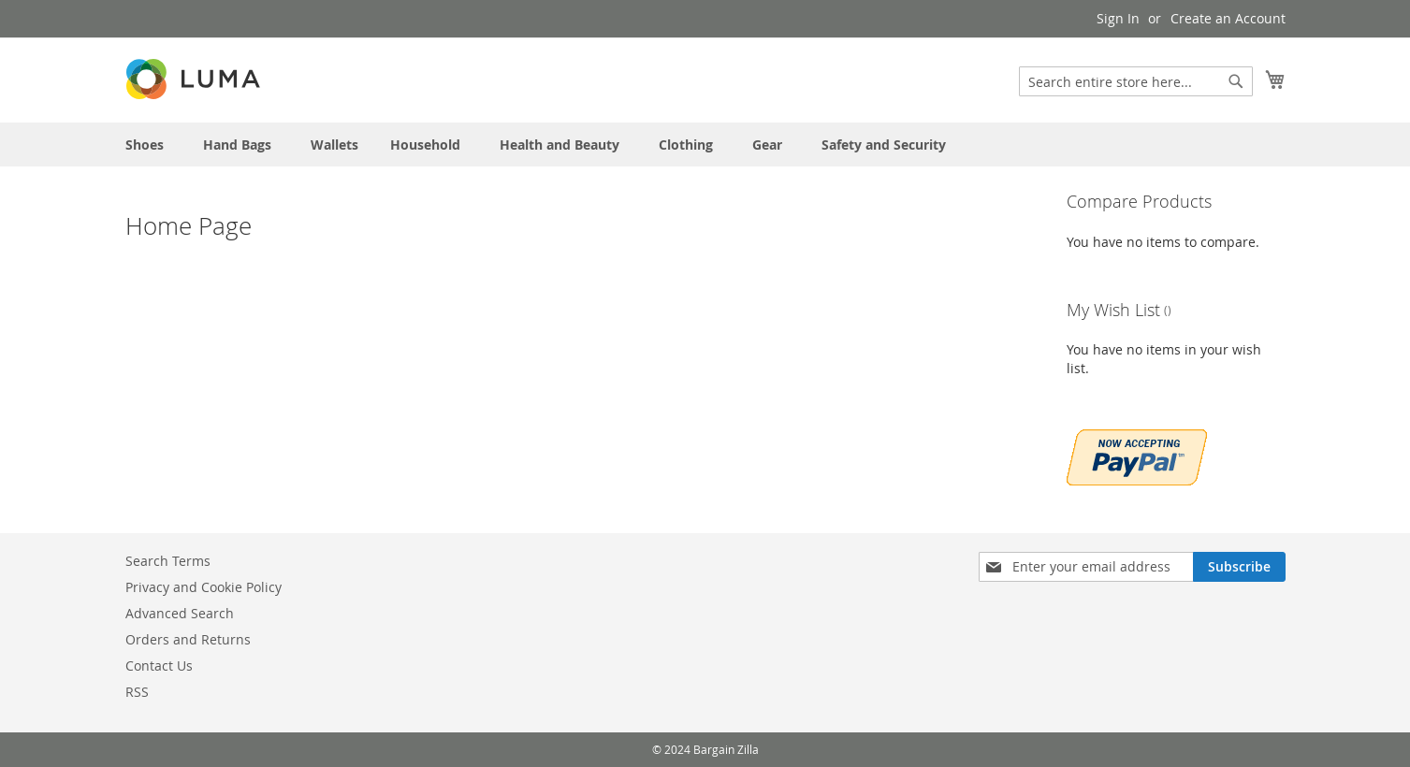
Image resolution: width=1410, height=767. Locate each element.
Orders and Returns (188, 639)
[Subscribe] (1239, 567)
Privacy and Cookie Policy (203, 587)
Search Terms (168, 561)
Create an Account (1228, 18)
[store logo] (194, 79)
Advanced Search (179, 613)
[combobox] (1136, 81)
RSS (137, 692)
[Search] (1235, 81)
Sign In (1118, 18)
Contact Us (159, 665)
